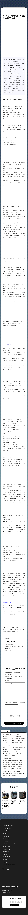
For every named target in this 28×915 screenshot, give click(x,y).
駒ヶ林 (14, 775)
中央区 (19, 753)
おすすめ (19, 736)
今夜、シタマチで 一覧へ (14, 723)
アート (14, 734)
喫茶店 (9, 764)
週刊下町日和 (6, 851)
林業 (17, 768)
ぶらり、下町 (6, 838)
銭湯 (14, 771)
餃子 (10, 775)
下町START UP (7, 849)
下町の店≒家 (6, 836)
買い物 (9, 771)
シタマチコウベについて (9, 844)
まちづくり (22, 747)
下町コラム (5, 862)
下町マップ (5, 841)
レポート (14, 753)
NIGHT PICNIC (7, 734)
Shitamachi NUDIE (8, 825)
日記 (5, 768)
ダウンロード (14, 905)
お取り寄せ (11, 738)
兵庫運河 (16, 758)
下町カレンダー (6, 846)
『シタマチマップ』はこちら (11, 704)
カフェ (23, 738)
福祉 (12, 770)
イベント (6, 736)
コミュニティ (22, 740)
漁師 (5, 770)
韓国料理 (22, 773)
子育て (21, 764)
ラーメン (6, 751)
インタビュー (12, 736)
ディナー (18, 744)
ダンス (5, 744)
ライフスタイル (13, 751)
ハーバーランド (20, 745)
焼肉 (8, 770)
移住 (16, 770)
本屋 (13, 768)
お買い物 (18, 738)
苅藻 (23, 770)
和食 (21, 762)
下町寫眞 (5, 859)
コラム (5, 742)
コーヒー (15, 740)
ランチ (19, 751)
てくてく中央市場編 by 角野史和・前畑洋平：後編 (5, 805)
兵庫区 (15, 757)
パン (5, 747)
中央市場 (6, 755)
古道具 (12, 762)
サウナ (9, 742)
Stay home (6, 854)
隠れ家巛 (11, 773)
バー (15, 745)
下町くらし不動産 (7, 828)
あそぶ (18, 734)
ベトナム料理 (15, 747)
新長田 (15, 766)
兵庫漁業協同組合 (8, 758)
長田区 (18, 771)
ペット (8, 747)
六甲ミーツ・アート (8, 757)
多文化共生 (15, 764)
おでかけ (6, 738)
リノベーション (7, 753)
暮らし (8, 768)
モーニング (10, 749)
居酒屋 (5, 766)
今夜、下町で (6, 831)
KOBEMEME (6, 857)
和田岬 (16, 762)
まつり (5, 749)
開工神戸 (6, 773)
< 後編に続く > (7, 602)
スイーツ (23, 742)
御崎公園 (10, 766)
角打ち (5, 771)
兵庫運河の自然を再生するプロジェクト (13, 760)
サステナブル (16, 742)
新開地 (20, 766)
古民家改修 (6, 762)
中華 (10, 755)
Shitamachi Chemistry (9, 864)
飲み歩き (6, 775)
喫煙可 (5, 764)
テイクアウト (11, 744)
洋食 (20, 768)
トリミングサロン (8, 745)
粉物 (19, 770)
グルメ (5, 740)
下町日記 (5, 833)
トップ (4, 823)
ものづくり (17, 749)
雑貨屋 (16, 773)
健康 (14, 755)
